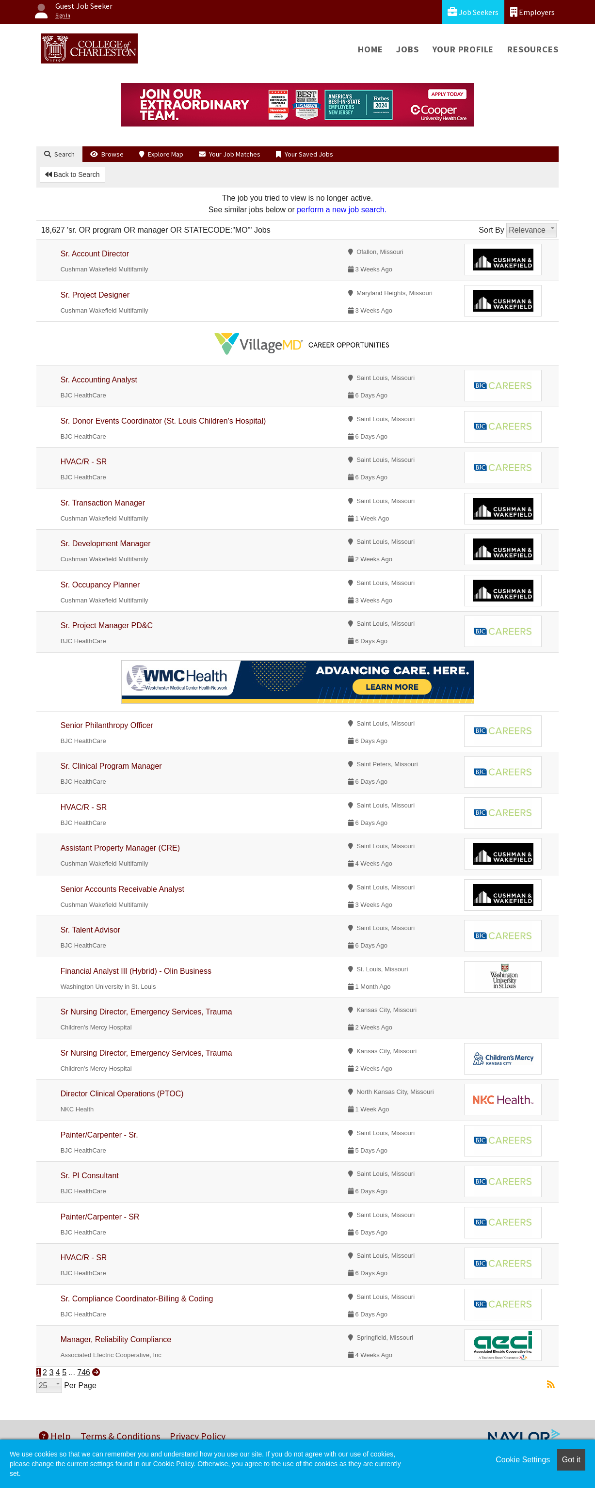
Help (55, 1436)
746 (83, 1372)
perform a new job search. (341, 210)
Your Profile (463, 49)
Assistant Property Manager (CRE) (120, 848)
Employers (532, 12)
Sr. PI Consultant (90, 1175)
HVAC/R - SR (84, 462)
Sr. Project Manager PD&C (107, 625)
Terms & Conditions (120, 1436)
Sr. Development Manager (106, 543)
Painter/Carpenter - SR (100, 1217)
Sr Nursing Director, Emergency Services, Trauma (146, 1012)
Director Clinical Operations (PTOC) (122, 1094)
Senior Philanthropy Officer (107, 725)
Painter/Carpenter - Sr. (99, 1135)
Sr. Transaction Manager (103, 503)
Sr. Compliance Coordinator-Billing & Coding (137, 1299)
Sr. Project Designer (95, 295)
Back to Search (72, 174)
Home (370, 49)
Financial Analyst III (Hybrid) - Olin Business (136, 971)
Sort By (491, 230)
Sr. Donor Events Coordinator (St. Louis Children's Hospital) (163, 421)
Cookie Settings (523, 1460)
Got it (571, 1460)
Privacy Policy (197, 1436)
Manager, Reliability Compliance (116, 1339)
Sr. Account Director (95, 254)
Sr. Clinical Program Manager (111, 766)
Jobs (407, 49)
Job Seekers (473, 12)
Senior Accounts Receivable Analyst (122, 889)
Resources (532, 49)
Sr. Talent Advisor (90, 930)
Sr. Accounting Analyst (99, 380)
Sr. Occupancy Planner (100, 585)
